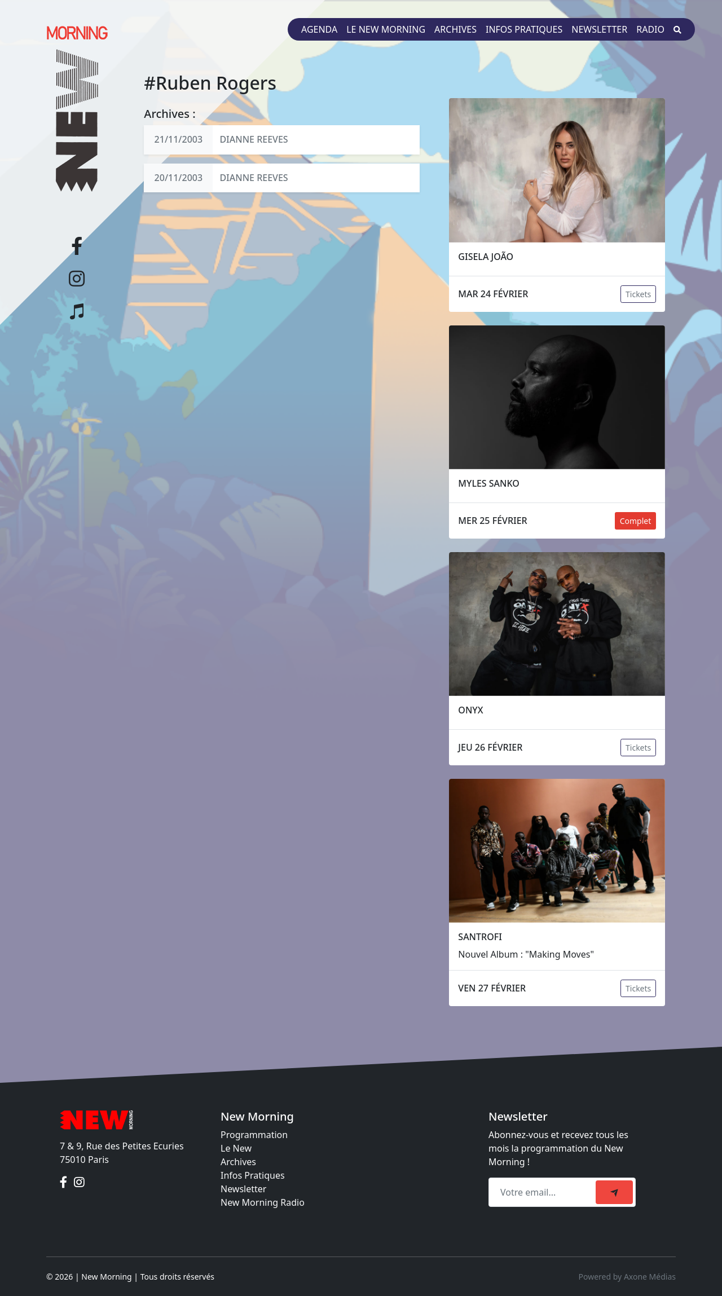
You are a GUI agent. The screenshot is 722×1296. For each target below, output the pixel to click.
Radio (650, 29)
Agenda (319, 29)
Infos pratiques (524, 29)
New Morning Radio (263, 1202)
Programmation (254, 1135)
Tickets (638, 294)
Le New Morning (385, 29)
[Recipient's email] (543, 1192)
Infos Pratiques (253, 1175)
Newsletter (599, 29)
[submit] (614, 1192)
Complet (635, 520)
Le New (236, 1148)
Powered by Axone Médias (627, 1276)
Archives (455, 29)
